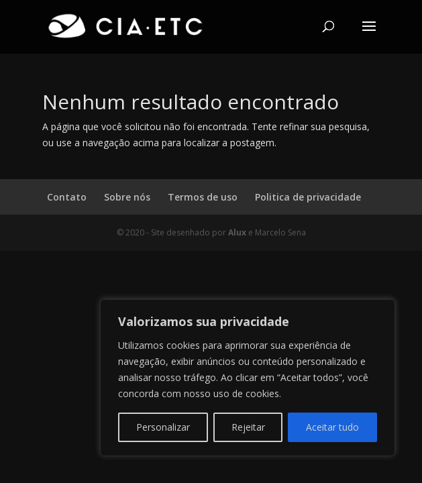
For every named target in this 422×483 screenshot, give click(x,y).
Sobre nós (127, 197)
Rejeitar (248, 427)
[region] (247, 377)
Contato (67, 197)
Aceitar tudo (332, 427)
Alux (237, 232)
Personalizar (163, 427)
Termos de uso (203, 197)
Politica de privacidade (308, 197)
